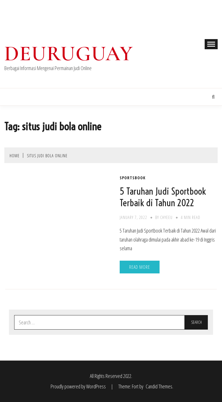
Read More (139, 267)
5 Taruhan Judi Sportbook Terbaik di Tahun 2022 (163, 197)
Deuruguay (68, 53)
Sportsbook (132, 178)
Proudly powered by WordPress (79, 386)
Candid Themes (159, 386)
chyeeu (166, 217)
